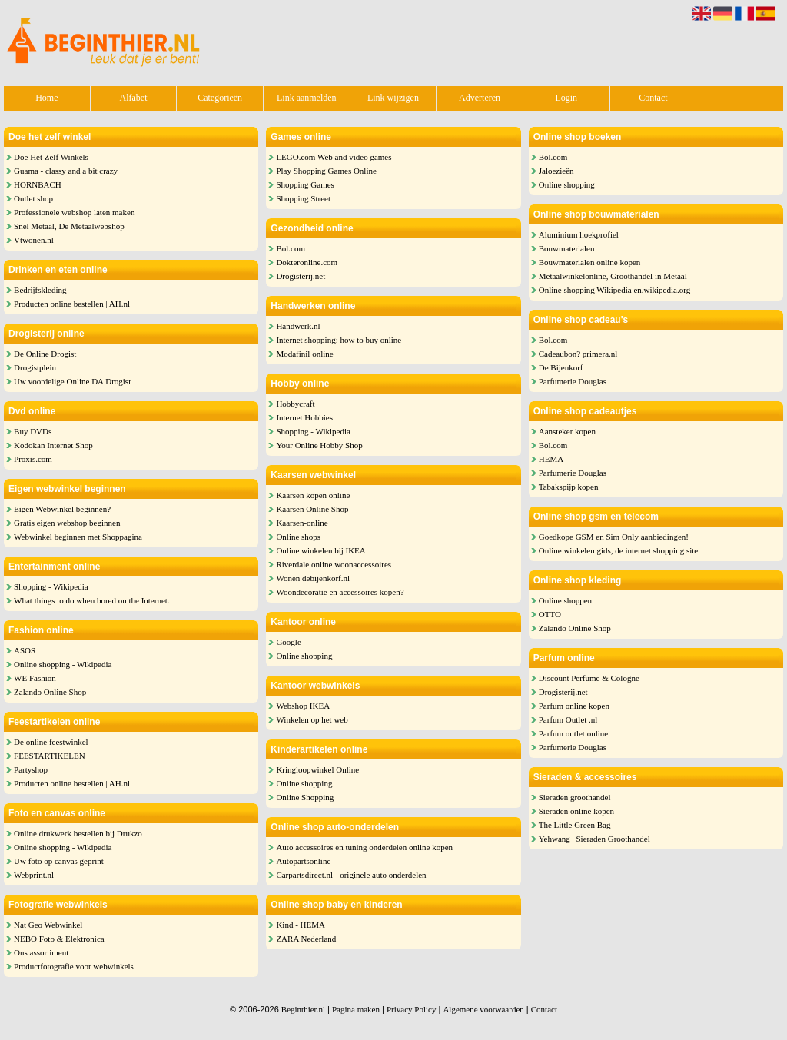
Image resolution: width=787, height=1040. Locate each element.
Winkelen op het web (311, 719)
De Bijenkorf (561, 367)
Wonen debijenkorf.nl (313, 578)
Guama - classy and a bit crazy (66, 170)
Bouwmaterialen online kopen (590, 262)
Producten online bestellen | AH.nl (72, 303)
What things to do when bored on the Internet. (92, 600)
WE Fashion (35, 678)
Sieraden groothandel (575, 797)
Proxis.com (33, 459)
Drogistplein (35, 367)
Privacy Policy (411, 1009)
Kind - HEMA (300, 924)
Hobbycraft (295, 403)
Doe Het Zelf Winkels (51, 156)
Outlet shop (33, 198)
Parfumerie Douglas (572, 381)
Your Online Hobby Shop (319, 445)
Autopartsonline (303, 861)
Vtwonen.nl (34, 239)
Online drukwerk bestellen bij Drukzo (78, 833)
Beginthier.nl (303, 1009)
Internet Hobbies (304, 417)
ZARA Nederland (306, 938)
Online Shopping (305, 797)
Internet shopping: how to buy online (338, 339)
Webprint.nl (34, 874)
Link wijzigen (393, 97)
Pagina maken (356, 1009)
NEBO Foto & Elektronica (59, 938)
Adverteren (479, 97)
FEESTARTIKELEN (49, 755)
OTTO (550, 614)
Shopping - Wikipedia (51, 586)
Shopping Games (305, 184)
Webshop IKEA (303, 705)
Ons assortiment (41, 952)
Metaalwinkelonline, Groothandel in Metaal (613, 276)
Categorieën (220, 97)
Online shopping (304, 655)
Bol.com (290, 248)
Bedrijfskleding (40, 289)
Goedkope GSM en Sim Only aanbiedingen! (614, 536)
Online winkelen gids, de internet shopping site (618, 550)
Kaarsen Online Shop (312, 508)
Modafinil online (304, 353)
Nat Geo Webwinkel (48, 924)
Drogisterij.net (300, 276)
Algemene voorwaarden (483, 1009)
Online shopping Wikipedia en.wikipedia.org (614, 289)
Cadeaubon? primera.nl (578, 353)
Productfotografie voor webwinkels (74, 966)
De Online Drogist (45, 353)
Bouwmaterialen (567, 248)
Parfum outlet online (573, 733)
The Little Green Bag (575, 824)
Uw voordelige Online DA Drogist (72, 381)
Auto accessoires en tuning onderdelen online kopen (364, 847)
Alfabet (133, 97)
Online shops (298, 536)
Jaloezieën (556, 170)
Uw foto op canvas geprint (59, 861)
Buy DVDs (32, 431)
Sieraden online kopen (576, 811)
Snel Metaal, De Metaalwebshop (69, 226)
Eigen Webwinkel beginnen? (62, 508)
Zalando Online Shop (50, 691)
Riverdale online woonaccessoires (333, 564)
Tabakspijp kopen (569, 486)
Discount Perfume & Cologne (589, 678)
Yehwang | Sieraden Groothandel (594, 838)
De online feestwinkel (51, 741)
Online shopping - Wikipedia (62, 664)
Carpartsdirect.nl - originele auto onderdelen (351, 874)
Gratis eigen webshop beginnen (67, 522)
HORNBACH (37, 184)
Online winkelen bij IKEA (320, 550)
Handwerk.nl (298, 326)
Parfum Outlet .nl (568, 719)
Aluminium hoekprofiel (579, 234)
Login (566, 97)
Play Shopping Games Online (326, 170)
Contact (653, 97)
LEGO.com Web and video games (333, 156)
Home (46, 97)
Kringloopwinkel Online (317, 769)
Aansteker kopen (567, 431)
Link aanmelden (307, 97)
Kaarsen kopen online (313, 495)
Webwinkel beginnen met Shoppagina (78, 536)
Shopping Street (303, 198)
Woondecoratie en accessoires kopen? (339, 591)
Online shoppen (565, 600)
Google (288, 641)
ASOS (24, 650)
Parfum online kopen (574, 705)
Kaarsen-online (301, 522)
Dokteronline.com (306, 262)
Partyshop (31, 769)
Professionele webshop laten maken (74, 212)
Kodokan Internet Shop (53, 445)
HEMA (551, 459)
